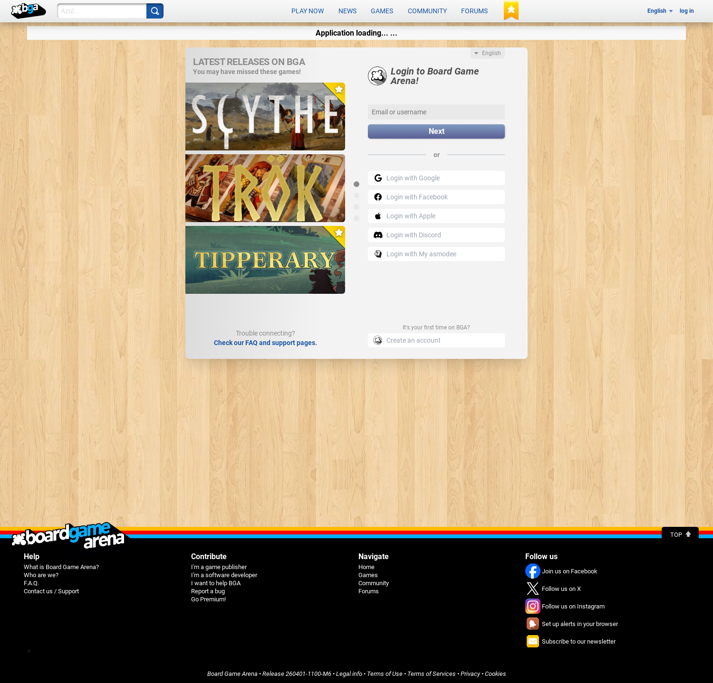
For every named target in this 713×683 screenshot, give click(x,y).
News (347, 10)
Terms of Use (385, 671)
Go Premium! (208, 597)
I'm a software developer (224, 573)
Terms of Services (431, 671)
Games (382, 10)
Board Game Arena (232, 671)
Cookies (495, 671)
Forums (474, 10)
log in (687, 10)
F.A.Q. (31, 581)
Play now (307, 10)
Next (436, 129)
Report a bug (208, 589)
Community (427, 10)
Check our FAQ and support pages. (265, 341)
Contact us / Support (51, 589)
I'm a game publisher (219, 565)
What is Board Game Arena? (61, 565)
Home (366, 565)
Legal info (349, 671)
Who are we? (41, 573)
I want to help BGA (216, 581)
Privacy (470, 671)
